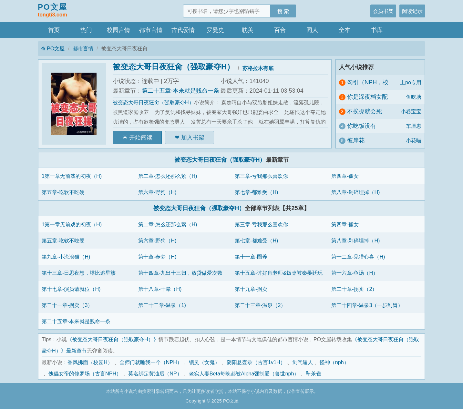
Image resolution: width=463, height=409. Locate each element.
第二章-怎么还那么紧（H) (167, 176)
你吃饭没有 (361, 126)
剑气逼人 (302, 362)
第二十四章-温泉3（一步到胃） (367, 305)
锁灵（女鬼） (204, 362)
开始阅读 (140, 137)
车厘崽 (413, 126)
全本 (344, 30)
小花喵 (413, 140)
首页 (54, 30)
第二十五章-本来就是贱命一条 (180, 90)
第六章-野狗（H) (157, 192)
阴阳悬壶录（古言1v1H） (256, 362)
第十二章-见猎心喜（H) (358, 257)
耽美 (247, 30)
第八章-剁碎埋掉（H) (355, 192)
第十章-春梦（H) (157, 257)
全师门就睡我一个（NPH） (150, 362)
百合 (280, 30)
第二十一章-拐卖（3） (67, 305)
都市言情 (150, 30)
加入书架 (192, 137)
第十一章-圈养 (251, 257)
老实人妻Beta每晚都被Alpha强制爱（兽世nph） (244, 373)
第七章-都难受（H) (256, 192)
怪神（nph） (334, 362)
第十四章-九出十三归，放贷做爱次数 (180, 273)
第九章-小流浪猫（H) (66, 257)
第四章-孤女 (345, 176)
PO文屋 (52, 11)
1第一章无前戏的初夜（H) (72, 176)
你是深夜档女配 (367, 97)
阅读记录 (412, 11)
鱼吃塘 (413, 97)
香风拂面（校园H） (90, 362)
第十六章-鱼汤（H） (354, 273)
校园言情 (118, 30)
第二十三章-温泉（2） (260, 305)
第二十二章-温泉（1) (162, 305)
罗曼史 (215, 30)
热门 (86, 30)
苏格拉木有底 (257, 68)
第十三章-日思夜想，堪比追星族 (79, 273)
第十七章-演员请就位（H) (71, 289)
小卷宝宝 (411, 111)
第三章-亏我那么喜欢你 (261, 176)
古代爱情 (183, 30)
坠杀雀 (313, 373)
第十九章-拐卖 (251, 289)
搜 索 (283, 11)
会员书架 (383, 11)
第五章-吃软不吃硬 (63, 192)
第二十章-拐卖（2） (354, 289)
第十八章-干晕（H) (159, 289)
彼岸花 (356, 140)
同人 (312, 30)
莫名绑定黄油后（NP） (155, 373)
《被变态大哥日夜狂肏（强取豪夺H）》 (113, 339)
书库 (377, 30)
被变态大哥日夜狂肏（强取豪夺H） (173, 66)
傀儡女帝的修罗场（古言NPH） (84, 373)
